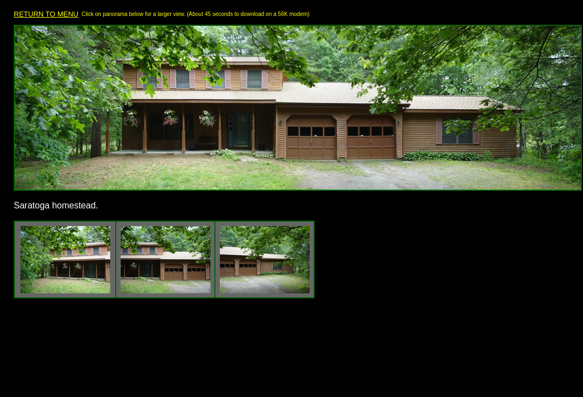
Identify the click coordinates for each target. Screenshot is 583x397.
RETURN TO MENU (46, 14)
